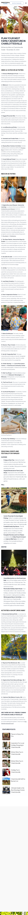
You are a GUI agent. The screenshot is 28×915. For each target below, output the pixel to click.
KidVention (13, 236)
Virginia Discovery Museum (8, 209)
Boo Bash (5, 236)
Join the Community (16, 3)
